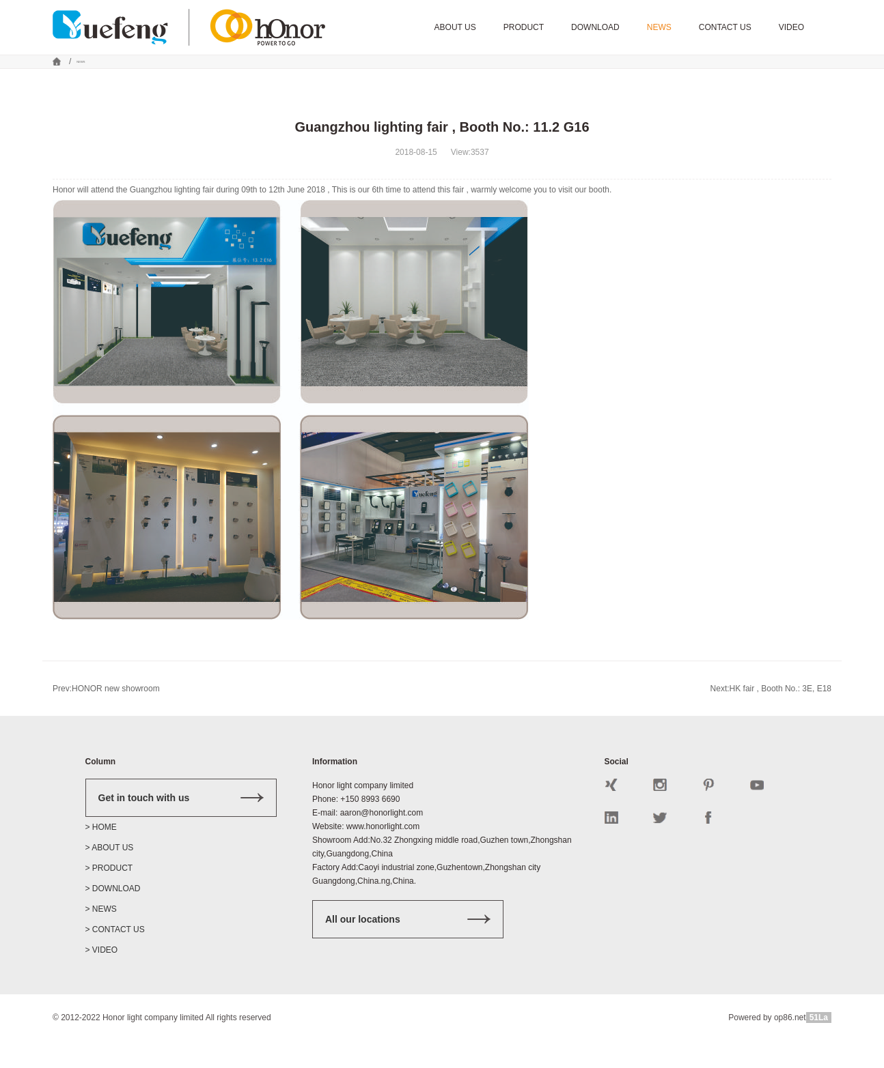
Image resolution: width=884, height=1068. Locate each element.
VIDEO (791, 27)
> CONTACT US (115, 957)
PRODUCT (523, 27)
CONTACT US (725, 27)
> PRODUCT (109, 895)
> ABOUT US (109, 875)
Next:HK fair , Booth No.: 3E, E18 (770, 716)
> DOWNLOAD (113, 916)
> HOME (101, 854)
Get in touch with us (181, 825)
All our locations (408, 946)
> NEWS (101, 936)
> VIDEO (101, 977)
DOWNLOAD (595, 27)
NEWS (659, 27)
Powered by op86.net (766, 1045)
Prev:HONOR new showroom (106, 716)
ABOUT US (455, 27)
